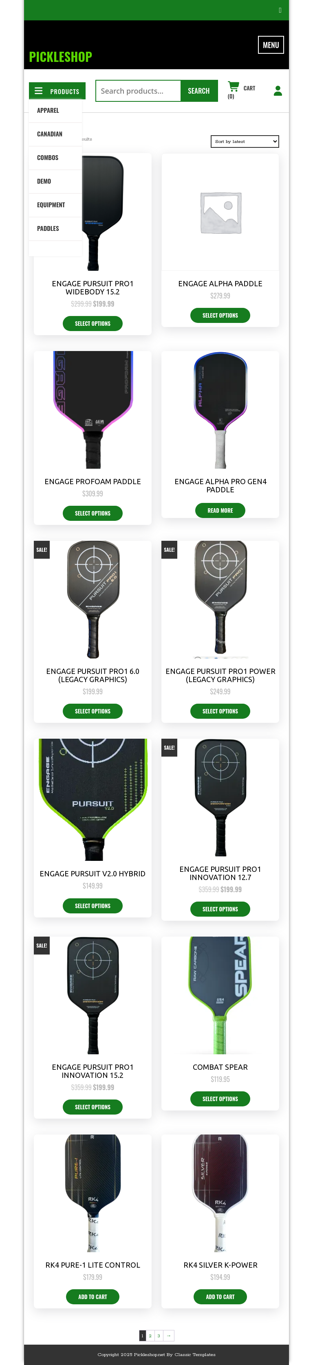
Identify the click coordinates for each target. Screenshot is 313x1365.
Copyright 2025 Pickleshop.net (131, 1355)
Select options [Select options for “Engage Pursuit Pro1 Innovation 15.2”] (92, 1107)
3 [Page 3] (158, 1336)
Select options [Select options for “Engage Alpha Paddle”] (220, 315)
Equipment (51, 204)
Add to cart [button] (92, 1297)
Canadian (49, 133)
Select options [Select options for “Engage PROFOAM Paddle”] (92, 513)
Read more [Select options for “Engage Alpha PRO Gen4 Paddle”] (220, 510)
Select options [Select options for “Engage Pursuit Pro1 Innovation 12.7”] (220, 909)
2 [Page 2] (150, 1336)
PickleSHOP (60, 56)
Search (198, 91)
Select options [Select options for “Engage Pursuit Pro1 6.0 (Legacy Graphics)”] (92, 711)
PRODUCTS (56, 91)
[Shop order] (245, 141)
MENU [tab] (271, 45)
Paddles (48, 228)
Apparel (48, 110)
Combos (47, 157)
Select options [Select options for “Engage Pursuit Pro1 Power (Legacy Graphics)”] (220, 711)
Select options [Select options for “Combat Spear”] (220, 1099)
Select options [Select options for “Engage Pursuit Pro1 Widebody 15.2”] (92, 323)
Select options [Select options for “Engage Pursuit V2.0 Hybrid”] (92, 906)
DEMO (44, 181)
